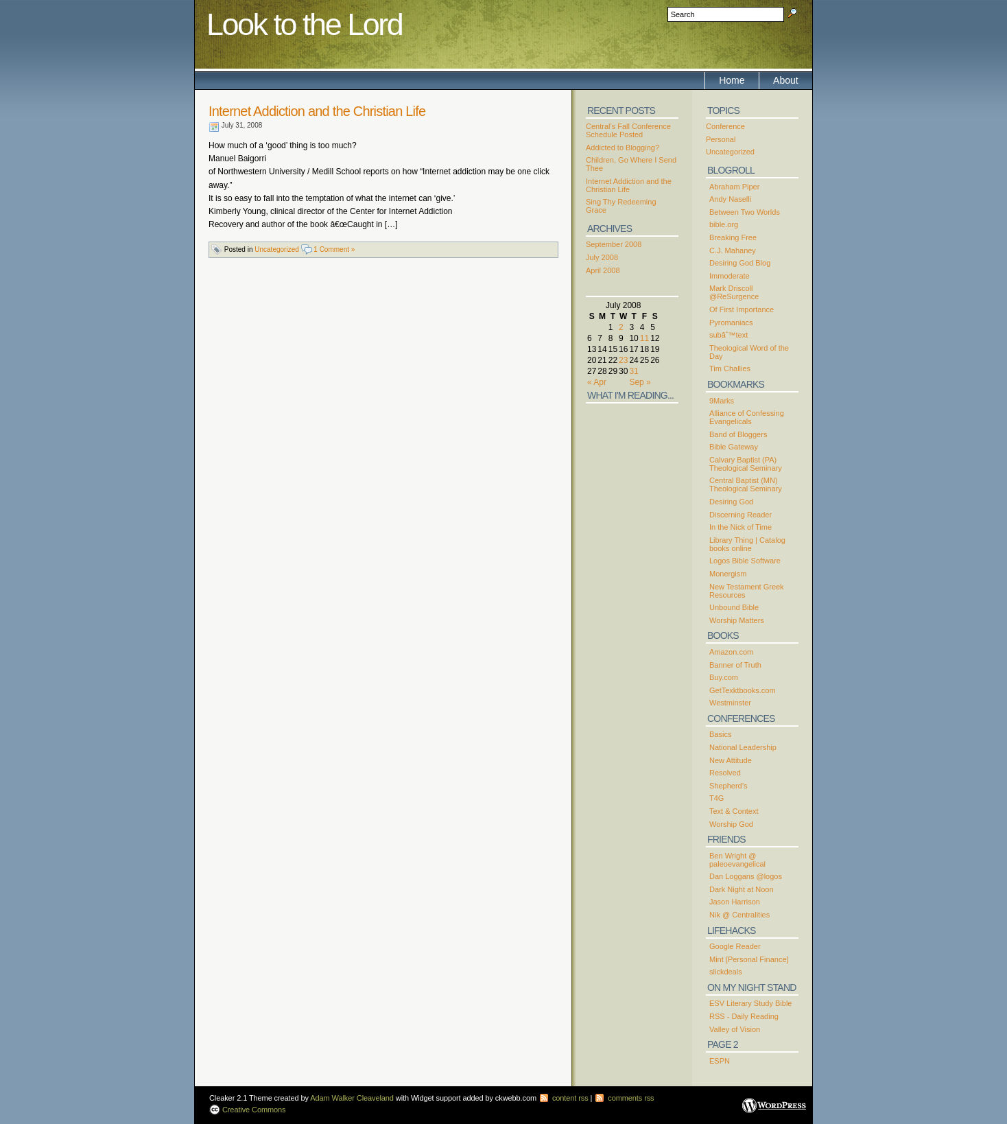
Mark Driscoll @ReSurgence (734, 292)
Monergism (727, 574)
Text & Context (734, 811)
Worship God (731, 824)
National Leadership (743, 747)
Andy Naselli (730, 199)
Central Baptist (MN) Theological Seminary (745, 484)
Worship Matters (736, 620)
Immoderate (729, 276)
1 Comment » (334, 249)
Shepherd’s (728, 786)
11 (644, 338)
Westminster (730, 703)
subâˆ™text (728, 335)
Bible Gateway (733, 447)
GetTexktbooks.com (742, 690)
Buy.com (723, 677)
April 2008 (603, 270)
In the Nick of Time (740, 527)
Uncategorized (276, 249)
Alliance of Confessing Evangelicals (746, 417)
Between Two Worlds (744, 212)
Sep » (639, 382)
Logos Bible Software (745, 561)
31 (633, 371)
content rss (563, 1098)
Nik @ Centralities (739, 915)
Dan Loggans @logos (745, 876)
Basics (720, 734)
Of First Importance (741, 309)
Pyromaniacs (731, 322)
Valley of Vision (734, 1029)
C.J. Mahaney (732, 250)
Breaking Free (733, 237)
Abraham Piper (734, 187)
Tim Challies (729, 368)
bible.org (723, 224)
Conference (725, 126)
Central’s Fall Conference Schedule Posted (628, 130)
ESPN (719, 1061)
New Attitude (730, 760)
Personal (720, 139)
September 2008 (613, 244)
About (785, 80)
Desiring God (731, 501)
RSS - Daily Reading (744, 1016)
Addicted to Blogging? (622, 147)
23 (623, 360)
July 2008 (602, 257)
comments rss (624, 1098)
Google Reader (735, 946)
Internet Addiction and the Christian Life (317, 111)
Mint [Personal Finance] (749, 959)
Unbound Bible (734, 607)
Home (731, 80)
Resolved (725, 773)
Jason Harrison (734, 902)
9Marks (721, 401)
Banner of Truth (735, 665)
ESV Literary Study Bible (750, 1003)
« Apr (596, 382)
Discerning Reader (740, 515)
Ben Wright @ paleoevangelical (737, 860)
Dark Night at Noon (741, 889)
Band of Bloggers (738, 434)
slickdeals (725, 972)
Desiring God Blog (739, 263)
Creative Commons (253, 1109)
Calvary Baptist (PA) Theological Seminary (745, 464)
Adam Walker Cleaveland (352, 1098)
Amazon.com (731, 652)
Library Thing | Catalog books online (747, 544)
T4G (716, 798)
